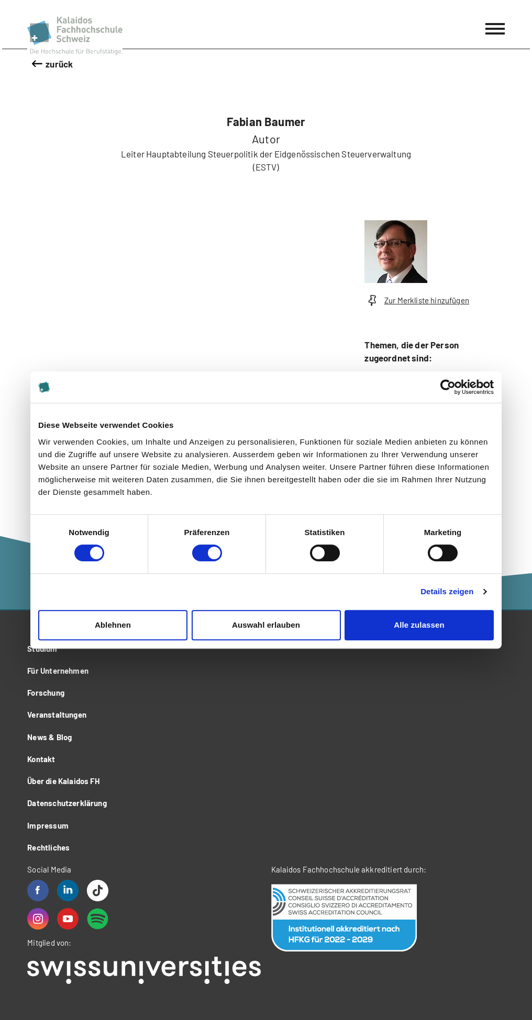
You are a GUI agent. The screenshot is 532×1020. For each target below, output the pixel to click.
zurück (59, 64)
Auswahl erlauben (266, 624)
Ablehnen (113, 624)
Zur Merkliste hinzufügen (416, 300)
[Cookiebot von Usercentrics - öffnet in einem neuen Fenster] (448, 387)
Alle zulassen (419, 624)
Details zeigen (446, 591)
